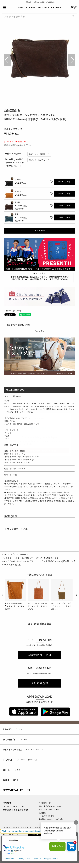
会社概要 (7, 802)
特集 (16, 790)
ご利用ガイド (45, 802)
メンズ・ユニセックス (18, 554)
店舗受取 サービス (39, 655)
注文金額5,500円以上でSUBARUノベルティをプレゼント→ (15, 162)
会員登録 (42, 812)
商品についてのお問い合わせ (18, 324)
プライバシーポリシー (13, 806)
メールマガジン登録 (46, 816)
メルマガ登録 (39, 683)
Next (71, 60)
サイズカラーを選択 (39, 857)
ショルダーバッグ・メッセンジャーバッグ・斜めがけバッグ (31, 557)
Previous (7, 60)
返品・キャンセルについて (49, 809)
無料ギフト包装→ (13, 153)
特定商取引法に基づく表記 (15, 809)
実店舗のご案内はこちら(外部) (51, 819)
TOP (4, 554)
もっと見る (39, 331)
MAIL (35, 833)
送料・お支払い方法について (50, 806)
